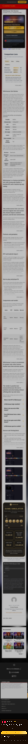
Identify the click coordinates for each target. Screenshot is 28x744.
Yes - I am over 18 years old (14, 732)
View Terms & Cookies (7, 737)
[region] (14, 372)
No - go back (20, 736)
